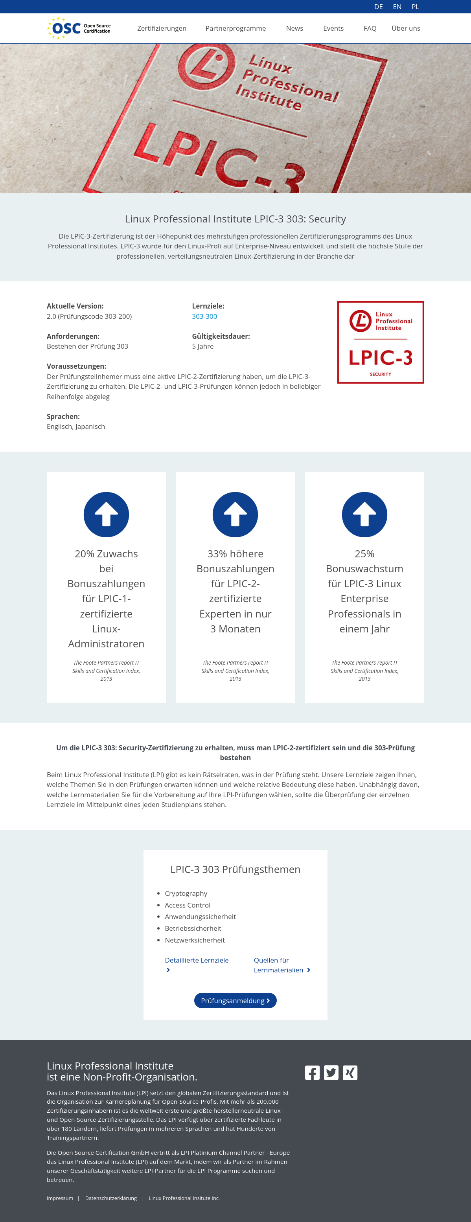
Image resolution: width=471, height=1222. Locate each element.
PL (415, 6)
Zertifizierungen (161, 28)
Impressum (60, 1198)
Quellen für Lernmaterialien (279, 965)
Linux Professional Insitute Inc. (184, 1198)
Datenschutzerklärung (111, 1198)
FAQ (370, 28)
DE (378, 6)
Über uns (406, 28)
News (295, 28)
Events (333, 28)
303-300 (204, 316)
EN (397, 6)
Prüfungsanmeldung (232, 1000)
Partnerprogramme (236, 28)
